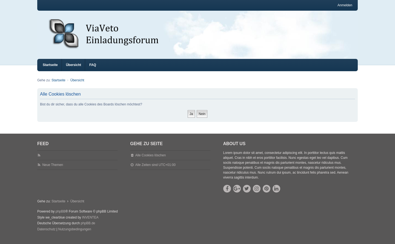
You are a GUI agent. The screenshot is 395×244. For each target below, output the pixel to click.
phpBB (60, 216)
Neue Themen (52, 170)
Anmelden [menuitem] (344, 5)
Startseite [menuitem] (50, 70)
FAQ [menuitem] (92, 70)
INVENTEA (90, 222)
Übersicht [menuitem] (73, 70)
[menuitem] (46, 234)
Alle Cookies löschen (150, 160)
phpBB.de (88, 228)
